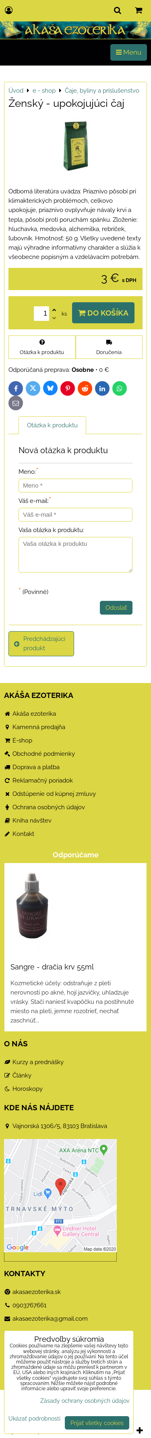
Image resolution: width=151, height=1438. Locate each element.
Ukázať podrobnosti (34, 1418)
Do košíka (103, 312)
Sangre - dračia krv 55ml (52, 967)
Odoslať (116, 607)
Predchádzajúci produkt (39, 643)
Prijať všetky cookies (97, 1422)
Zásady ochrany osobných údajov (84, 1400)
